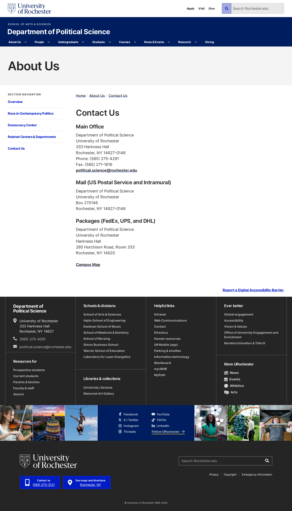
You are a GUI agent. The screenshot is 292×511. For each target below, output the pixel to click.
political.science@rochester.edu (106, 170)
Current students (26, 376)
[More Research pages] (195, 42)
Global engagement (238, 314)
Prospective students (29, 370)
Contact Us (16, 148)
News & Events (154, 42)
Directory (161, 332)
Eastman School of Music (102, 326)
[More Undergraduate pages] (83, 42)
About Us (14, 42)
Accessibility (233, 320)
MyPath (159, 375)
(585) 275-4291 (33, 339)
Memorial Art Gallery (98, 393)
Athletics (234, 385)
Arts (230, 392)
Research (184, 42)
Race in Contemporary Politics (31, 113)
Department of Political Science (58, 32)
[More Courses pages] (135, 42)
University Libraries (98, 387)
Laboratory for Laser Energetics (107, 357)
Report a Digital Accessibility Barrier (253, 290)
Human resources (167, 338)
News (231, 372)
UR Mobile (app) (166, 345)
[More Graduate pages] (109, 42)
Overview (15, 101)
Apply (191, 8)
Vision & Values (235, 326)
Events (232, 379)
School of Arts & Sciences (29, 24)
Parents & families (26, 382)
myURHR (160, 369)
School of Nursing (96, 338)
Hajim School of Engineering (104, 320)
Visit (201, 8)
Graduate (98, 42)
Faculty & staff (23, 388)
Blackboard (162, 363)
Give (212, 8)
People (39, 42)
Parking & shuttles (167, 351)
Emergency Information (257, 474)
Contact (160, 326)
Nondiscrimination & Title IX (244, 343)
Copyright (230, 474)
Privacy (214, 474)
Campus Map (88, 264)
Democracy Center (22, 125)
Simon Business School (100, 345)
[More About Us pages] (25, 42)
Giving (209, 42)
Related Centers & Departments (32, 137)
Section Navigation (24, 94)
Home (81, 95)
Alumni (18, 394)
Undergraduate (68, 42)
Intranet (160, 314)
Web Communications (170, 320)
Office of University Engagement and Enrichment (251, 334)
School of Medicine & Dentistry (106, 332)
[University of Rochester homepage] (29, 8)
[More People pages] (48, 42)
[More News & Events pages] (169, 42)
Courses (124, 42)
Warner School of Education (104, 351)
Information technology (171, 357)
